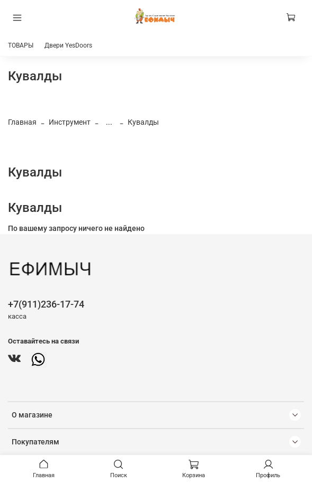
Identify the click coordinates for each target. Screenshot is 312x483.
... (109, 122)
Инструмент (70, 122)
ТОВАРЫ (20, 45)
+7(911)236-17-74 (46, 304)
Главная (22, 122)
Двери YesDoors (68, 45)
